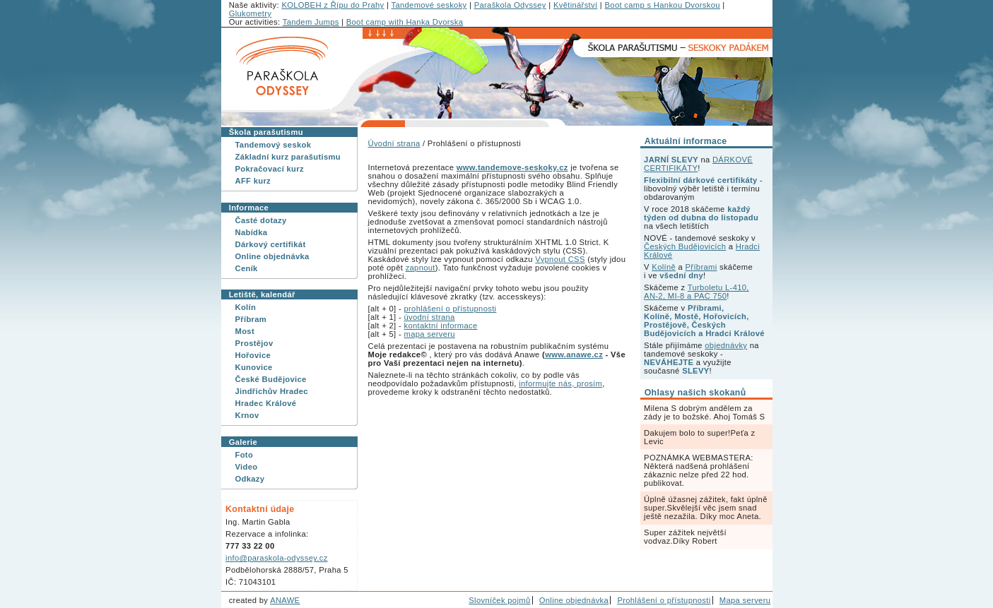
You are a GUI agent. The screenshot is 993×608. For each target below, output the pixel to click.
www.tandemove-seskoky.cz (512, 167)
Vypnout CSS (559, 259)
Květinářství (575, 5)
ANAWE (285, 600)
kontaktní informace (440, 325)
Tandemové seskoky (428, 5)
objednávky (726, 345)
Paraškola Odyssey (510, 5)
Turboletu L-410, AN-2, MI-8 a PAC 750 (696, 291)
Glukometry (250, 13)
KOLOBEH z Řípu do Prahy (332, 5)
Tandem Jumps (311, 22)
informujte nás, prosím (560, 383)
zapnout (420, 267)
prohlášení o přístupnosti (450, 308)
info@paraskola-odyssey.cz (276, 558)
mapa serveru (429, 334)
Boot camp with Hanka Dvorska (404, 22)
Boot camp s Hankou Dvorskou (662, 5)
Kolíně (664, 267)
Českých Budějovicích (685, 246)
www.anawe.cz (574, 354)
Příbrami (701, 267)
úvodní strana (429, 317)
